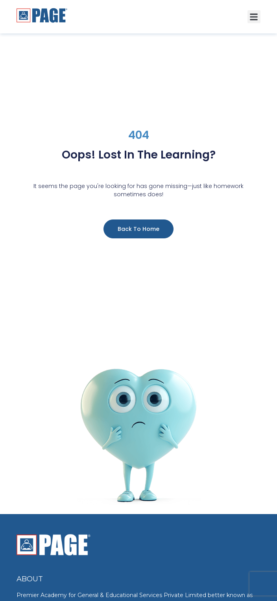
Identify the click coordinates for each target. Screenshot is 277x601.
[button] (253, 16)
